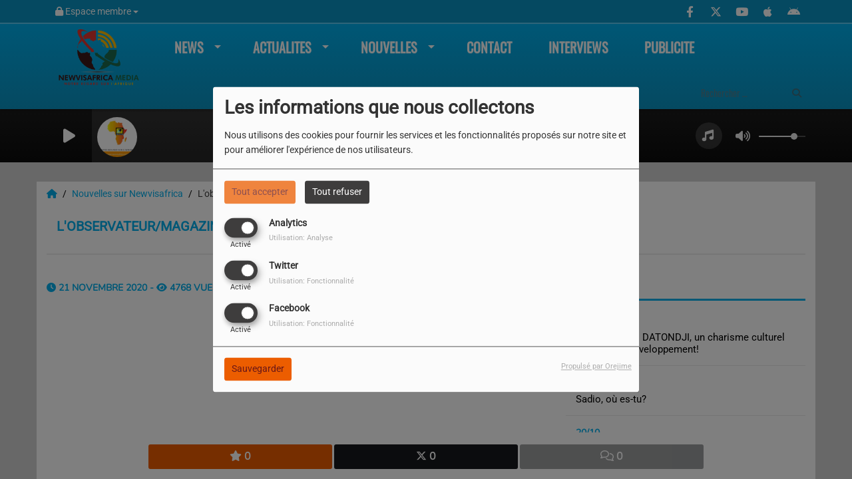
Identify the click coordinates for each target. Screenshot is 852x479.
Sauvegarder (258, 369)
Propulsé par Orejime (596, 367)
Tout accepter (260, 191)
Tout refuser (337, 191)
